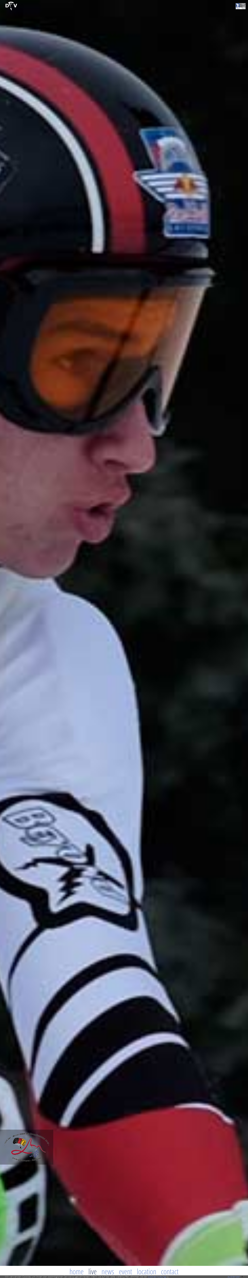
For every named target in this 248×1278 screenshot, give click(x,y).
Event (125, 1271)
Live (92, 1271)
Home (77, 1271)
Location (146, 1271)
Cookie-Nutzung (157, 1276)
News (107, 1271)
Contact (169, 1271)
